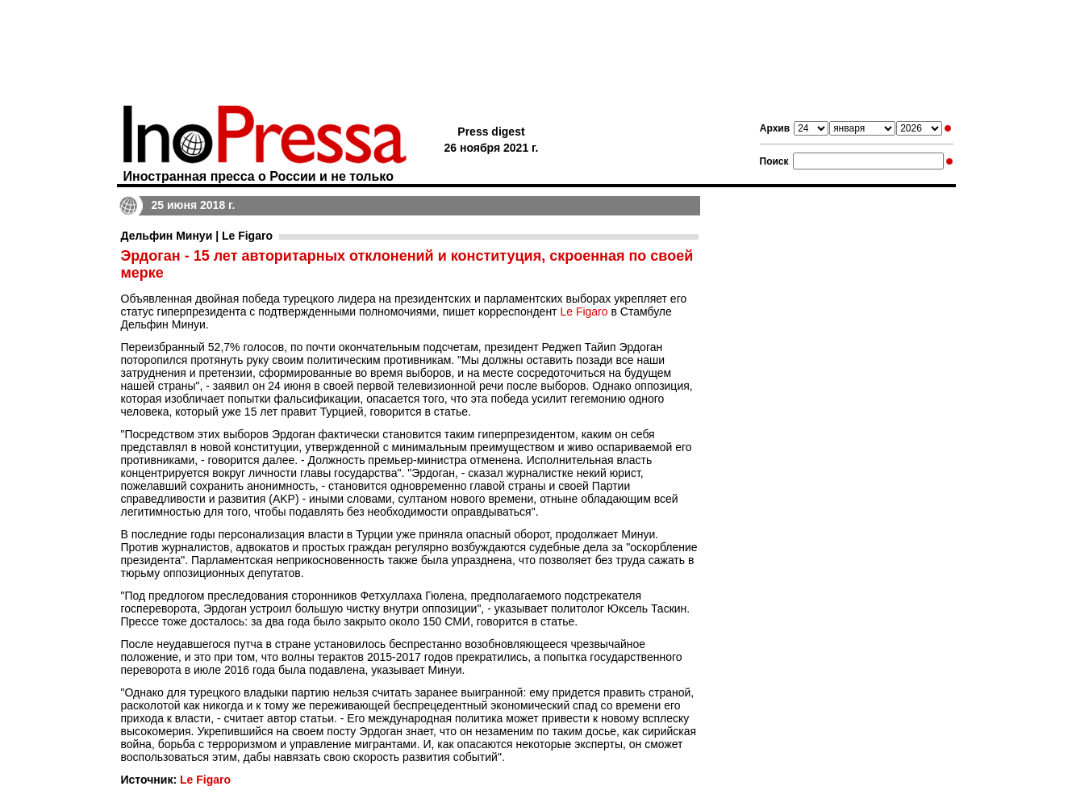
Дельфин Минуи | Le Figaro (197, 235)
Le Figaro (583, 311)
